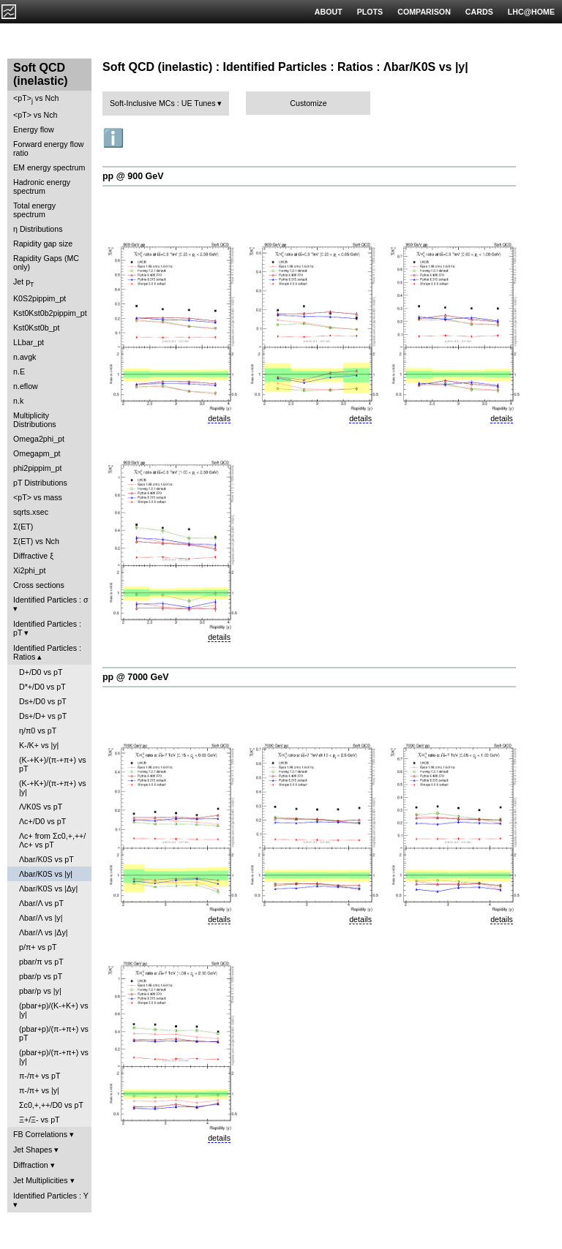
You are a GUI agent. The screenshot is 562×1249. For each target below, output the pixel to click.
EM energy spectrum (49, 167)
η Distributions (38, 228)
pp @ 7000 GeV (135, 677)
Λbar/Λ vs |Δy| (43, 932)
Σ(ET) (23, 526)
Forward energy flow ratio (48, 148)
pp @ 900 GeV (133, 176)
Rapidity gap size (42, 243)
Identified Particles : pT (47, 628)
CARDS (479, 11)
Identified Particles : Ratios (47, 652)
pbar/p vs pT (40, 976)
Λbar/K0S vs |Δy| (48, 888)
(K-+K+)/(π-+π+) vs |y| (52, 787)
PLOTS (370, 11)
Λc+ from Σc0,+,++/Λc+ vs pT (52, 840)
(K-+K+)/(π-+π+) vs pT (52, 764)
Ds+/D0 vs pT (43, 701)
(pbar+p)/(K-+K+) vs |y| (53, 1010)
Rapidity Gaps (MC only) (46, 262)
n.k (18, 400)
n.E (19, 371)
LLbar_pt (28, 342)
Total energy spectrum (34, 210)
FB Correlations (40, 1134)
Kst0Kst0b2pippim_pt (50, 313)
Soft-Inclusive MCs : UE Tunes (163, 103)
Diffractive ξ (33, 555)
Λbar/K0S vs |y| (45, 873)
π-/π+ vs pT (39, 1075)
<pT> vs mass (37, 497)
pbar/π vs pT (41, 961)
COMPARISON (424, 11)
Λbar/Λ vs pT (41, 903)
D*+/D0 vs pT (42, 686)
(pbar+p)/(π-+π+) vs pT (54, 1033)
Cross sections (38, 585)
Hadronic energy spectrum (41, 186)
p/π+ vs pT (37, 947)
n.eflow (25, 386)
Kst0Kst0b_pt (36, 327)
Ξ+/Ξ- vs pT (39, 1119)
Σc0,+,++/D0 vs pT (51, 1105)
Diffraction (30, 1165)
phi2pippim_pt (37, 468)
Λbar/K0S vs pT (46, 859)
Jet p (23, 282)
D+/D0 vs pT (41, 672)
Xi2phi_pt (29, 570)
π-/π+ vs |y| (39, 1090)
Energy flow (33, 129)
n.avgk (24, 356)
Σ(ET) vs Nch (36, 541)
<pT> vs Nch (36, 99)
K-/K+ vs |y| (39, 745)
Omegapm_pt (37, 453)
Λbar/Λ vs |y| (40, 917)
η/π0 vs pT (37, 730)
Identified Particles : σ (51, 599)
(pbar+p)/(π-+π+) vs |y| (54, 1056)
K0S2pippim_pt (39, 298)
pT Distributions (40, 482)
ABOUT (328, 11)
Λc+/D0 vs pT (42, 821)
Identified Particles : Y (51, 1195)
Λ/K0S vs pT (40, 806)
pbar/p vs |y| (40, 990)
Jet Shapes (32, 1149)
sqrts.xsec (30, 511)
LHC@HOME (531, 11)
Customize (308, 103)
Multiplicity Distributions (34, 420)
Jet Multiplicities (40, 1180)
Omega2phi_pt (38, 438)
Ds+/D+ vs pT (43, 716)
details (219, 418)
